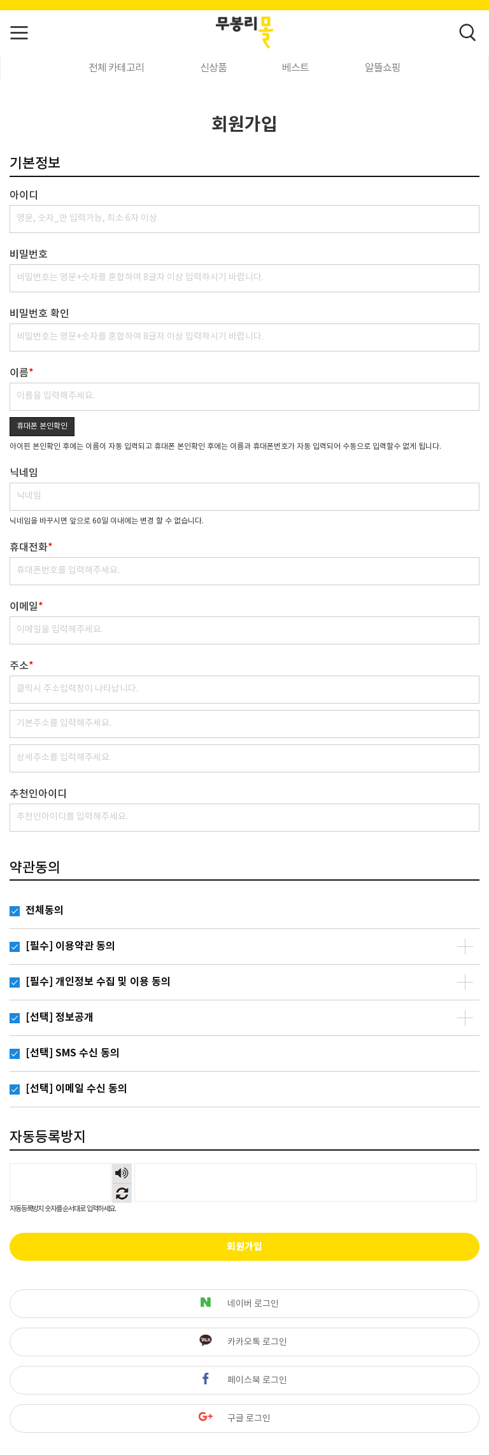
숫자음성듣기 (122, 1173)
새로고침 (122, 1193)
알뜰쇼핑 (382, 68)
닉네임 (24, 473)
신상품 (213, 68)
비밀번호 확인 (39, 314)
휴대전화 (31, 547)
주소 (22, 666)
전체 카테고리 (116, 68)
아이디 (24, 195)
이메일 (26, 607)
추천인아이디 (38, 794)
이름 (22, 373)
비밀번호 (29, 254)
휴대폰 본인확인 (42, 426)
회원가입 (244, 1247)
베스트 (295, 68)
